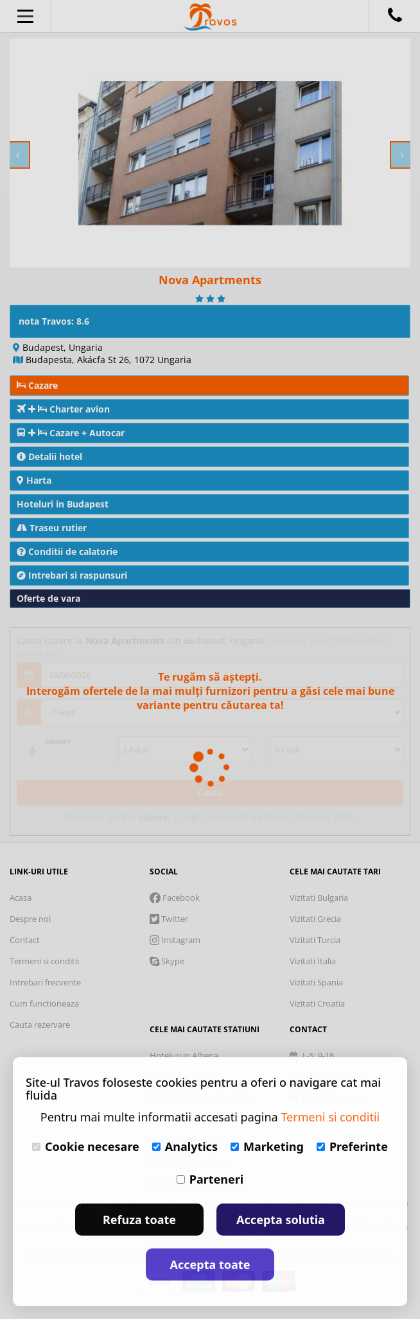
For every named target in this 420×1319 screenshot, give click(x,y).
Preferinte (352, 1146)
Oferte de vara (48, 598)
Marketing (267, 1146)
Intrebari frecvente (45, 982)
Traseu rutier (52, 528)
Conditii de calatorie (67, 551)
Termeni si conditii (44, 961)
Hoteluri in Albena (184, 1055)
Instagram (175, 940)
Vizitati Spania (316, 982)
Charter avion (63, 409)
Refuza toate (139, 1219)
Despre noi (30, 918)
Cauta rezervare (40, 1024)
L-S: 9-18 (312, 1055)
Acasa (20, 897)
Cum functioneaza (44, 1003)
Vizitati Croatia (317, 1003)
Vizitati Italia (313, 961)
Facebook (175, 897)
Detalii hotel (49, 456)
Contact (25, 940)
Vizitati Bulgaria (319, 897)
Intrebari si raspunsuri (72, 575)
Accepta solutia (280, 1219)
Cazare (37, 385)
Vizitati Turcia (315, 940)
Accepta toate (210, 1264)
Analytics (185, 1146)
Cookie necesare (85, 1146)
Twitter (169, 918)
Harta (34, 480)
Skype (167, 961)
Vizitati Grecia (315, 918)
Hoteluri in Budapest (63, 504)
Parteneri (210, 1179)
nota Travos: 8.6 (54, 321)
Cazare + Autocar (71, 433)
